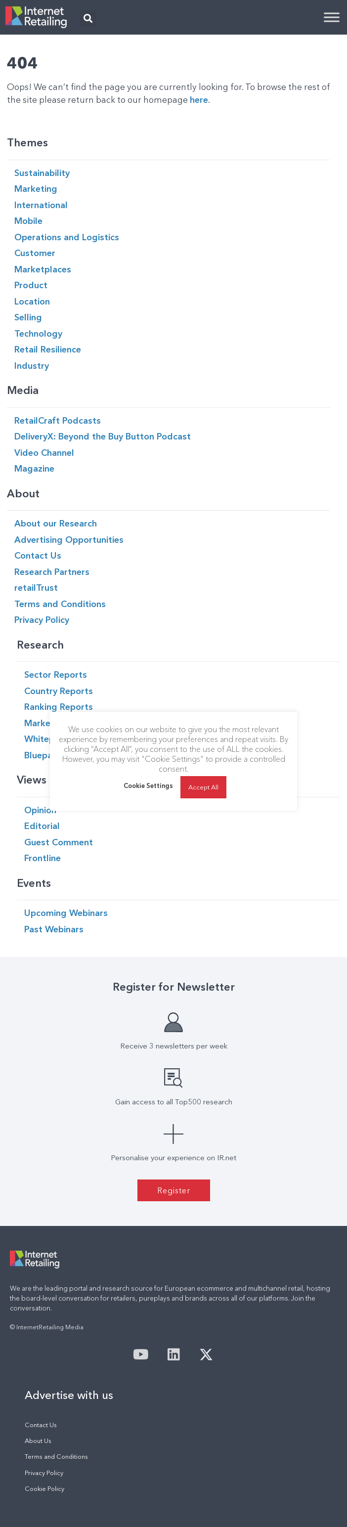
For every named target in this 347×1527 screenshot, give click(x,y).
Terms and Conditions (56, 1456)
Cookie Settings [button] (148, 785)
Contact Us (41, 1425)
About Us (38, 1440)
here (199, 99)
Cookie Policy (44, 1488)
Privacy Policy (44, 1473)
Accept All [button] (203, 787)
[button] (88, 18)
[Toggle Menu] (332, 17)
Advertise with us (69, 1395)
